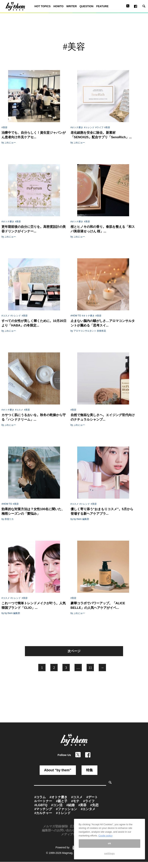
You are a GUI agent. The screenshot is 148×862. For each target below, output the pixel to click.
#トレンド (89, 127)
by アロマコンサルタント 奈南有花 (88, 331)
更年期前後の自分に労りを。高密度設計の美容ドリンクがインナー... (34, 229)
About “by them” (57, 770)
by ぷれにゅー (9, 142)
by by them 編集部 (80, 519)
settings (109, 857)
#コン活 (56, 805)
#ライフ (99, 127)
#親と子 (61, 801)
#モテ (75, 801)
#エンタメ (88, 809)
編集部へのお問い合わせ (58, 830)
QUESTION (86, 6)
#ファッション (66, 809)
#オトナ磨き (77, 127)
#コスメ (6, 315)
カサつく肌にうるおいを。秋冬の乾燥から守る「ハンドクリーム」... (34, 417)
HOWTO (58, 6)
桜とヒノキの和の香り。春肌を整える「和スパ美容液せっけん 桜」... (103, 229)
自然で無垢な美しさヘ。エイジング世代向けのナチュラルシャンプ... (103, 417)
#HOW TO (76, 315)
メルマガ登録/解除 (55, 826)
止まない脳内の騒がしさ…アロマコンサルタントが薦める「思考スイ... (103, 323)
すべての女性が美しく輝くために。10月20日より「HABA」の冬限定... (34, 323)
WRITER (71, 6)
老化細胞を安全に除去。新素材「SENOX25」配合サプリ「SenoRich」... (101, 135)
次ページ (74, 651)
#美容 (4, 127)
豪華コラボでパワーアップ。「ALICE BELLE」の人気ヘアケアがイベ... (98, 605)
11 (90, 668)
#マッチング (43, 809)
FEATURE (102, 6)
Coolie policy (105, 839)
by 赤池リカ (8, 519)
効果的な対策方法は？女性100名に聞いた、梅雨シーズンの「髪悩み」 (33, 511)
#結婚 (70, 805)
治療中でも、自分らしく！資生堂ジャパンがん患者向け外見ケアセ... (34, 135)
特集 (89, 770)
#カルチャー (43, 813)
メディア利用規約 (73, 834)
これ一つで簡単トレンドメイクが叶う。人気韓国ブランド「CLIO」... (34, 605)
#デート (92, 797)
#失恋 (94, 805)
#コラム (40, 797)
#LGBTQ (40, 805)
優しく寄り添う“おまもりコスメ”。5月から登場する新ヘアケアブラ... (102, 511)
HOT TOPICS (43, 6)
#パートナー (43, 801)
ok (109, 847)
